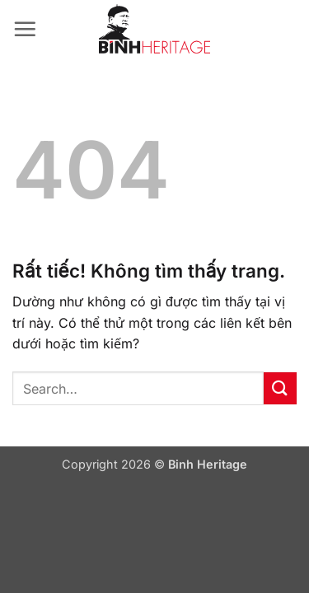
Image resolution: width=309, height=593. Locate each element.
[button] (24, 29)
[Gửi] (280, 388)
